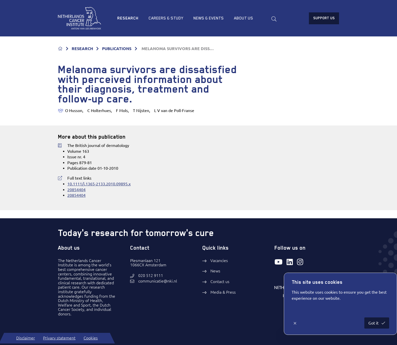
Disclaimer (25, 338)
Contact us (219, 281)
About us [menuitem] (243, 18)
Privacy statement (59, 338)
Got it (374, 323)
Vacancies (219, 260)
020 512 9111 (150, 275)
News (215, 271)
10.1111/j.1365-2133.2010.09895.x (99, 184)
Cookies (91, 338)
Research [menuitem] (127, 18)
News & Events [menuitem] (208, 18)
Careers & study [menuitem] (166, 18)
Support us (324, 18)
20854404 (76, 189)
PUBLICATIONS (116, 49)
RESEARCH (82, 49)
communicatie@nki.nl (157, 281)
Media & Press (223, 292)
